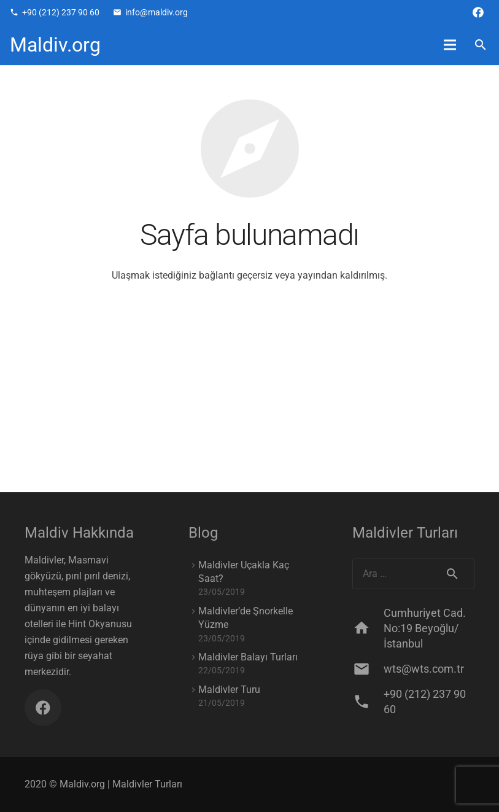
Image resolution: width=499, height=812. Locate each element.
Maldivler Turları (147, 784)
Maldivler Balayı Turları (248, 657)
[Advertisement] (249, 400)
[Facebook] (478, 12)
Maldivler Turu (229, 689)
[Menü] (450, 44)
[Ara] (480, 45)
